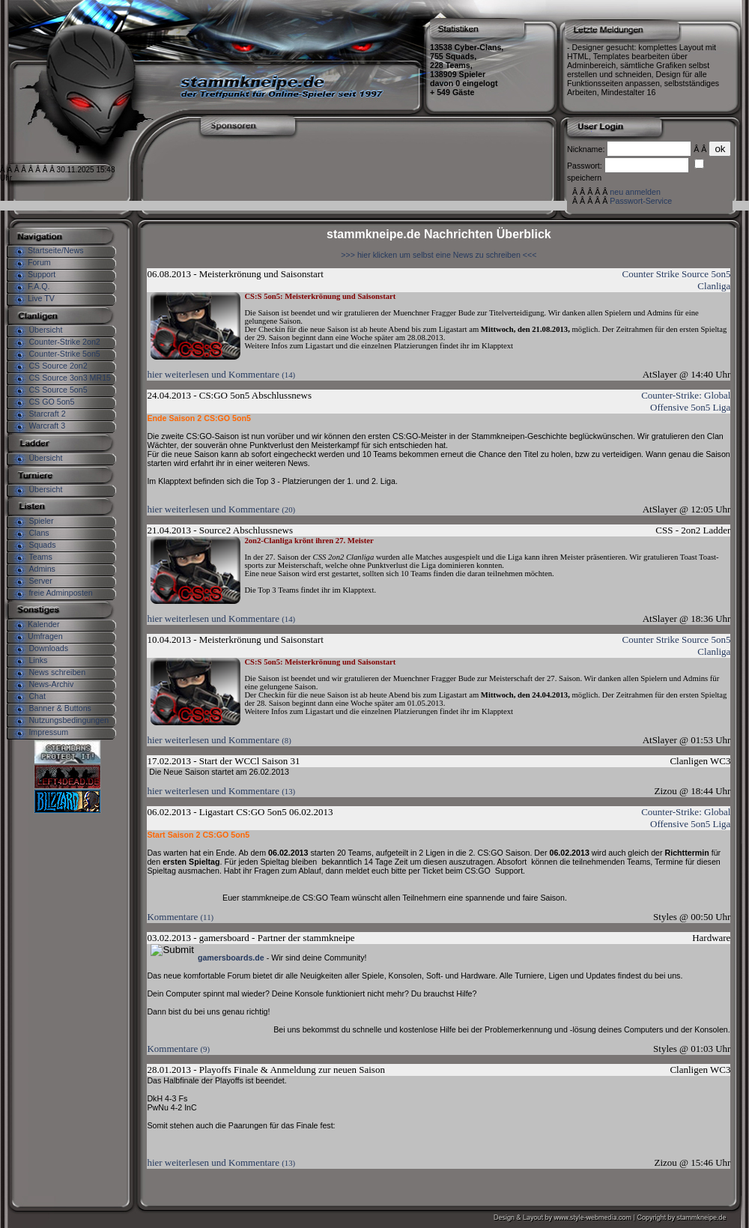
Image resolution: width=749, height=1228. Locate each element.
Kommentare (180, 916)
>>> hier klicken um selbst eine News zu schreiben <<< (438, 254)
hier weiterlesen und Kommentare (221, 374)
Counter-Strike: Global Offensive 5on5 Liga (685, 401)
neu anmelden (635, 191)
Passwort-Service (641, 200)
